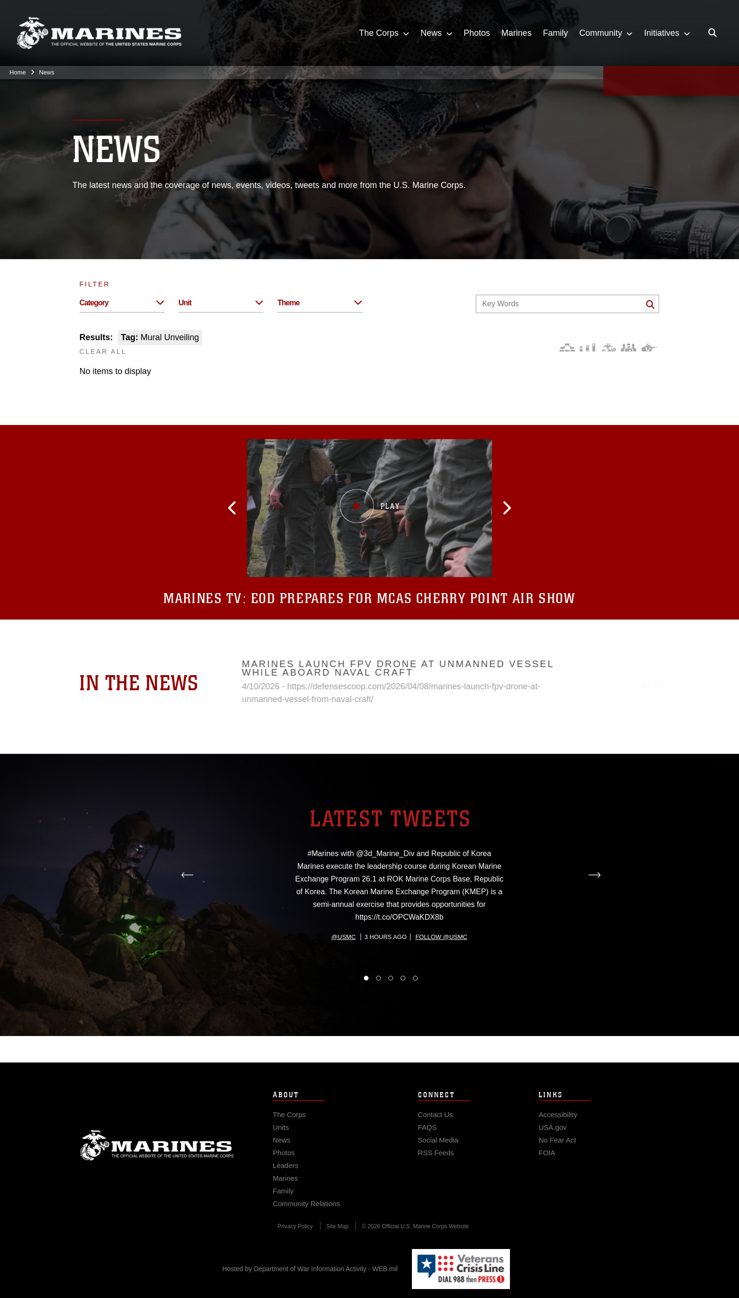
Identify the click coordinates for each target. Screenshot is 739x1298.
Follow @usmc (441, 981)
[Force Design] (567, 347)
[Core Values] (608, 347)
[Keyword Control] (567, 303)
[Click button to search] (650, 304)
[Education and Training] (587, 347)
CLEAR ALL (103, 351)
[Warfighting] (649, 347)
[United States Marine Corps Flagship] (98, 33)
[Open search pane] (713, 33)
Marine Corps (157, 1158)
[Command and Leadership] (628, 347)
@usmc (343, 981)
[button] (249, 507)
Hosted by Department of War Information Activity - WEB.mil (310, 1269)
